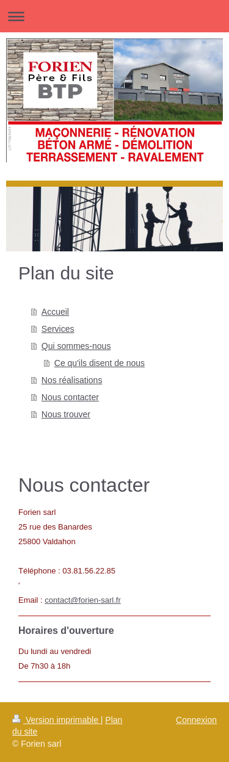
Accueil (55, 312)
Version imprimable (56, 720)
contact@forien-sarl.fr (82, 600)
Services (58, 329)
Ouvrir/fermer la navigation (114, 16)
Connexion (196, 720)
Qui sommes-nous (76, 346)
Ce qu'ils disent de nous (99, 363)
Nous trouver (66, 414)
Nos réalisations (72, 380)
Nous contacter (70, 397)
